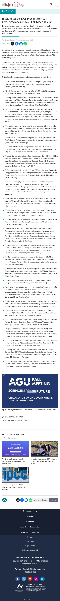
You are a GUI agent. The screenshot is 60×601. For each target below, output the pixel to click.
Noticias (7, 11)
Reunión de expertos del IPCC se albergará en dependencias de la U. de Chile (14, 487)
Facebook (16, 43)
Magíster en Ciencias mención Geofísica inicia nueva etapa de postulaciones (13, 461)
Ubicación (30, 541)
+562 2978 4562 (30, 572)
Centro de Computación (30, 532)
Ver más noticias (10, 438)
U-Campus (30, 516)
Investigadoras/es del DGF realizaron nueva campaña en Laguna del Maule (44, 461)
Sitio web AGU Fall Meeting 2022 (15, 420)
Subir (4, 500)
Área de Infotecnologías (30, 527)
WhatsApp (25, 44)
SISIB (27, 599)
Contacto (30, 537)
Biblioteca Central (30, 511)
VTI (31, 599)
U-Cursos (30, 522)
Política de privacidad (30, 550)
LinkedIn (21, 44)
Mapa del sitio (30, 546)
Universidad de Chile (37, 599)
